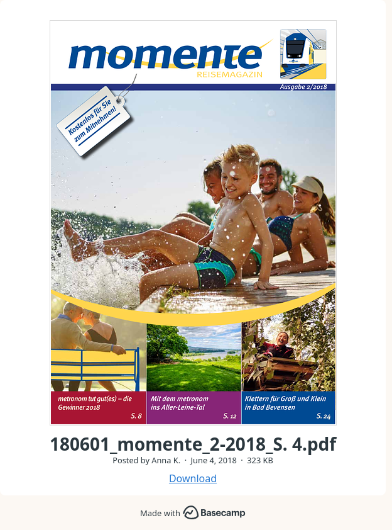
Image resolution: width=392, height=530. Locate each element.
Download (193, 478)
